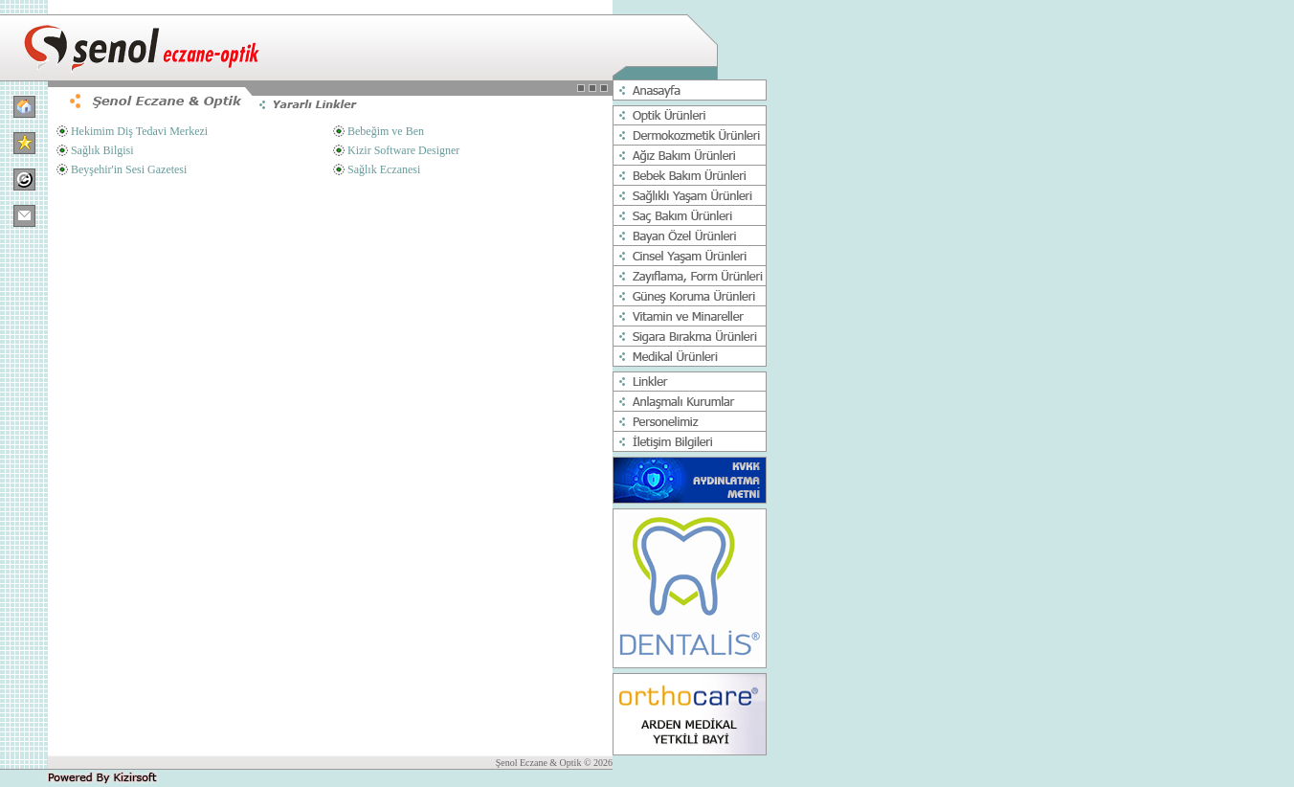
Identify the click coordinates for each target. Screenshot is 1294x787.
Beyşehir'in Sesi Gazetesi (129, 169)
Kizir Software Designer (403, 150)
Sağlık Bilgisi (102, 150)
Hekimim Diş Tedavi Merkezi (139, 131)
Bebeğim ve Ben (385, 131)
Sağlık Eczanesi (383, 169)
